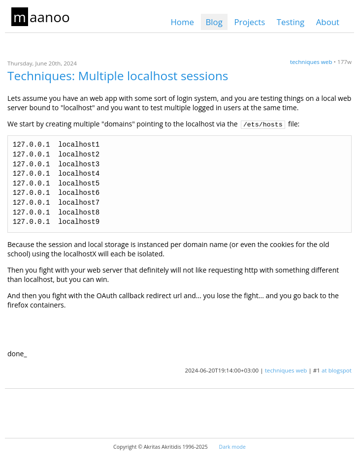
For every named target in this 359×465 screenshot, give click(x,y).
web (326, 61)
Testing (290, 22)
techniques (305, 61)
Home (182, 22)
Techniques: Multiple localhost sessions (117, 75)
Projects (249, 22)
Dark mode (232, 446)
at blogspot (337, 370)
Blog (214, 22)
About (327, 22)
